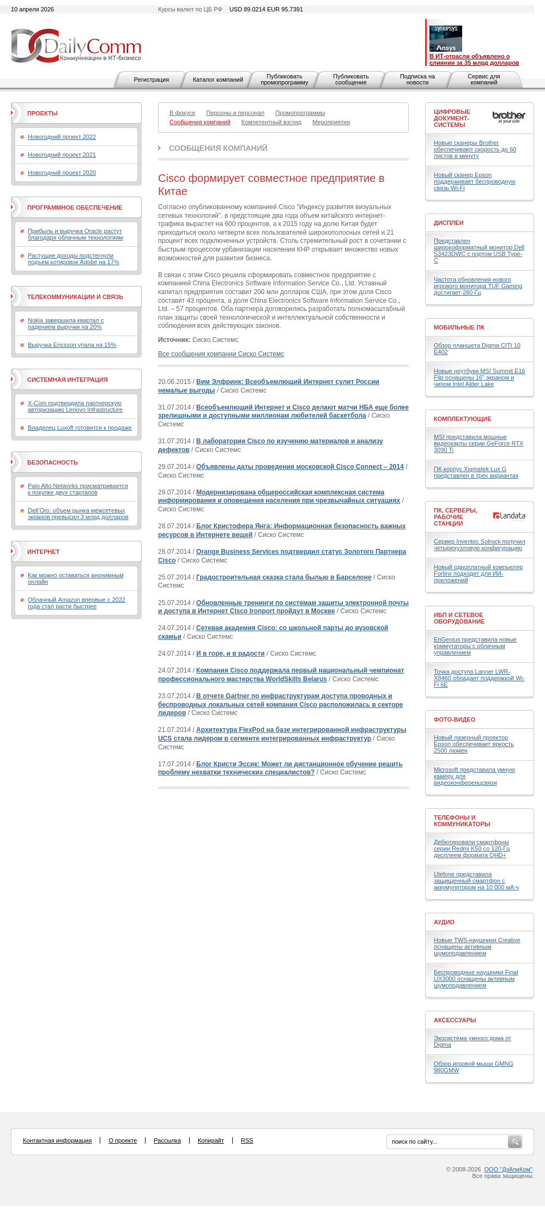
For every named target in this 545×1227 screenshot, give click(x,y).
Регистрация (151, 79)
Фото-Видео (454, 719)
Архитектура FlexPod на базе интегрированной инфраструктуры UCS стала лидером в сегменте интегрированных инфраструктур (282, 734)
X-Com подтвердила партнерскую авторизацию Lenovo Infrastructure (75, 406)
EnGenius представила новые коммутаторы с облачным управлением (475, 646)
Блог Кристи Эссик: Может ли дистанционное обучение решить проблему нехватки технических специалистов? (280, 768)
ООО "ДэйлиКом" (508, 1169)
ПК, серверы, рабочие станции (455, 517)
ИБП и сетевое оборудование (459, 618)
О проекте (122, 1140)
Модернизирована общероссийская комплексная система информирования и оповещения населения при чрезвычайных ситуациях (279, 497)
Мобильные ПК (459, 327)
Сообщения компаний (218, 148)
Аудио (444, 922)
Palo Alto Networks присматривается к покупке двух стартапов (78, 489)
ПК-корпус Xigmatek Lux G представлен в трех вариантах (476, 472)
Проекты (42, 113)
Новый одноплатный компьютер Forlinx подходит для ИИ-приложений (478, 573)
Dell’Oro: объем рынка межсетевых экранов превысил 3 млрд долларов (78, 513)
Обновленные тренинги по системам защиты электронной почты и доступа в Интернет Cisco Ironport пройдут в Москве (283, 607)
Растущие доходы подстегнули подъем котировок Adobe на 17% (73, 258)
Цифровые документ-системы (452, 118)
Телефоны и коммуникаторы (462, 820)
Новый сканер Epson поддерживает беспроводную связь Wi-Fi (475, 181)
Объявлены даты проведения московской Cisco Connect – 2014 (300, 467)
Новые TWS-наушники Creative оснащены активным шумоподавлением (477, 946)
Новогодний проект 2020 (62, 172)
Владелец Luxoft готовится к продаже (80, 427)
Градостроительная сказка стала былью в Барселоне (284, 577)
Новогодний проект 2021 (62, 154)
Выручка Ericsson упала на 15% (72, 344)
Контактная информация (57, 1140)
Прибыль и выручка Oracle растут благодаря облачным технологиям (75, 234)
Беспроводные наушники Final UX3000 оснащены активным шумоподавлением (476, 978)
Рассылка (167, 1140)
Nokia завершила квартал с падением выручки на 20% (66, 323)
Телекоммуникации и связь (75, 297)
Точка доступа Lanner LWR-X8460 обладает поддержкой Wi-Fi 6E (479, 678)
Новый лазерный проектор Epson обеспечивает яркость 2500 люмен (474, 744)
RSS (247, 1140)
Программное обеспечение (75, 207)
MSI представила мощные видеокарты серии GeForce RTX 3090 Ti (478, 443)
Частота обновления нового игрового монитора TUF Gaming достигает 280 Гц (478, 286)
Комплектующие (463, 419)
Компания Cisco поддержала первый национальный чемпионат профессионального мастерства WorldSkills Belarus (281, 675)
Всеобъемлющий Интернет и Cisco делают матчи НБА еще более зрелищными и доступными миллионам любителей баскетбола (283, 412)
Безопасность (52, 462)
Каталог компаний (218, 79)
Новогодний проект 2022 (62, 136)
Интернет (43, 551)
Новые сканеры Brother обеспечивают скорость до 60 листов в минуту (475, 149)
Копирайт (211, 1140)
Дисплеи (449, 222)
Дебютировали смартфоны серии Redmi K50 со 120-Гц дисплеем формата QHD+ (472, 848)
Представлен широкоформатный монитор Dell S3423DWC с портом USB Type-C (479, 250)
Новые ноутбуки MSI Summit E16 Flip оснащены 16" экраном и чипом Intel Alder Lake (479, 377)
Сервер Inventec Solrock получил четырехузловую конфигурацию (479, 544)
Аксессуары (455, 1020)
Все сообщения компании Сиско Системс (221, 354)
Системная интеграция (67, 379)
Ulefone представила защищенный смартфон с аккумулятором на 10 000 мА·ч (476, 880)
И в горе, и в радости (230, 653)
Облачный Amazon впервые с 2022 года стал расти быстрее (76, 602)
